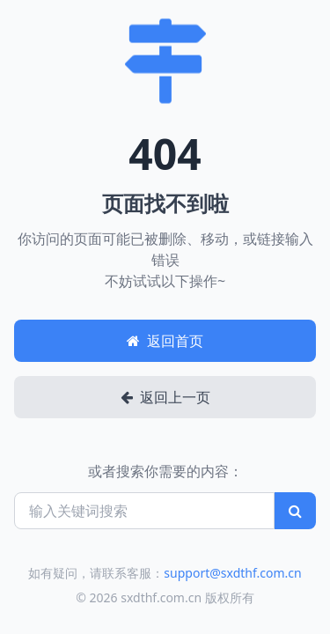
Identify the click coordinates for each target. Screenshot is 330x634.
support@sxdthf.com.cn (232, 572)
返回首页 (165, 340)
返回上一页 (165, 397)
